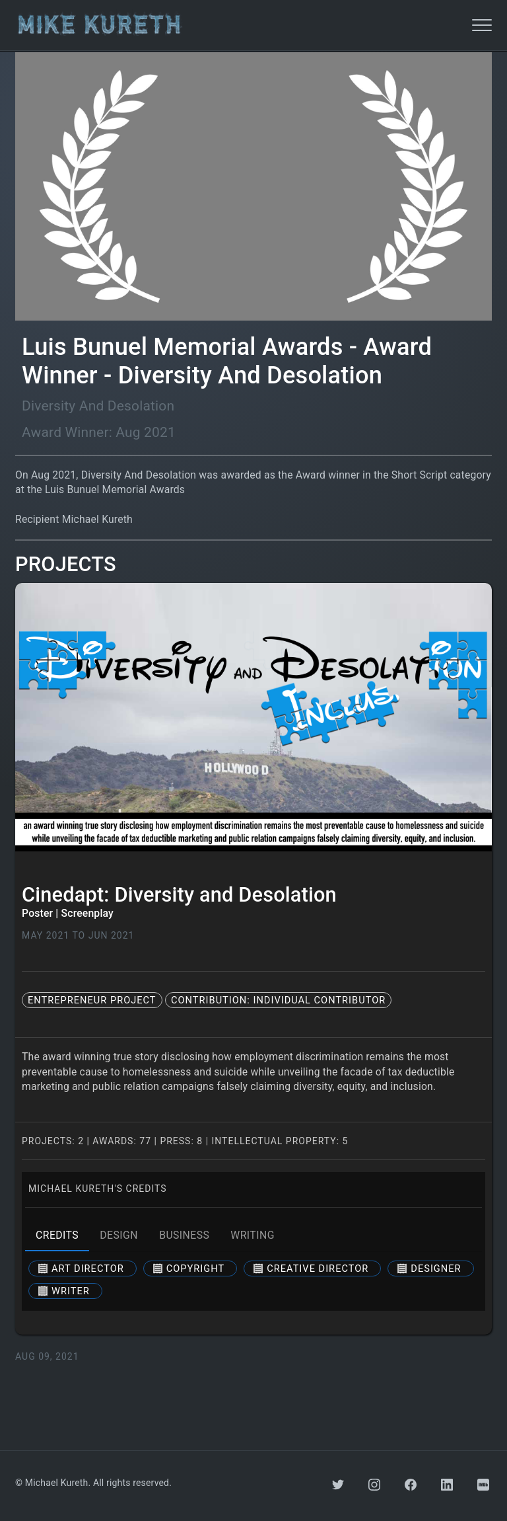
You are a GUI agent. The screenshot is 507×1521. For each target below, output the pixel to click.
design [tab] (119, 1235)
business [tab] (184, 1235)
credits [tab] (57, 1235)
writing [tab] (252, 1235)
